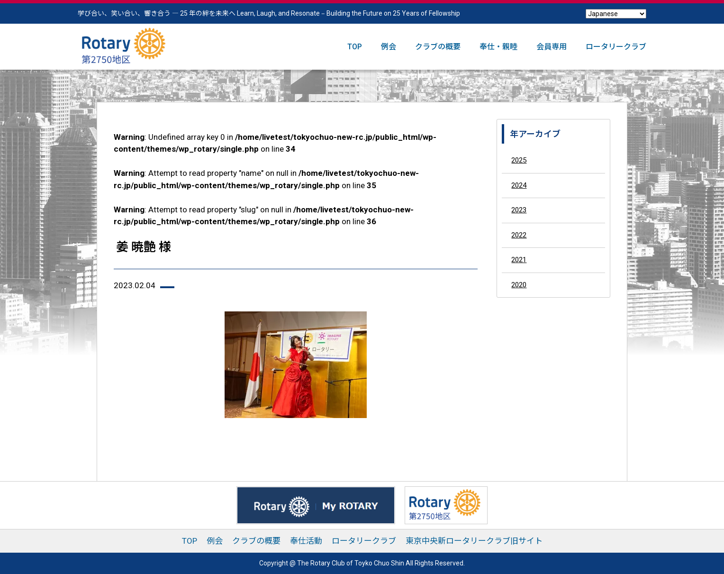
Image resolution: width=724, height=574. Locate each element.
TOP (354, 46)
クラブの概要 (438, 46)
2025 (518, 160)
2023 (518, 210)
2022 (518, 235)
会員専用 (551, 46)
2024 (518, 185)
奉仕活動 (306, 541)
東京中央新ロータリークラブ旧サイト (474, 541)
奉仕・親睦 (498, 46)
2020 (518, 285)
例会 (388, 46)
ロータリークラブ (616, 46)
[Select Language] (616, 13)
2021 (518, 259)
